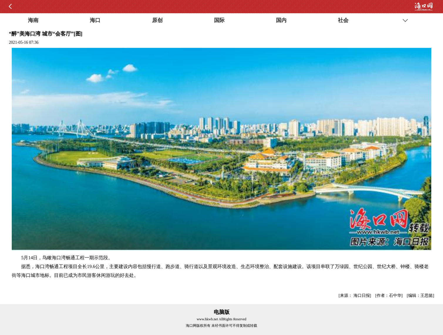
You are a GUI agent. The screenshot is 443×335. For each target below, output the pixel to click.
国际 (219, 20)
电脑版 (222, 312)
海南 (33, 20)
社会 (343, 20)
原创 (157, 20)
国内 (281, 20)
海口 (95, 20)
